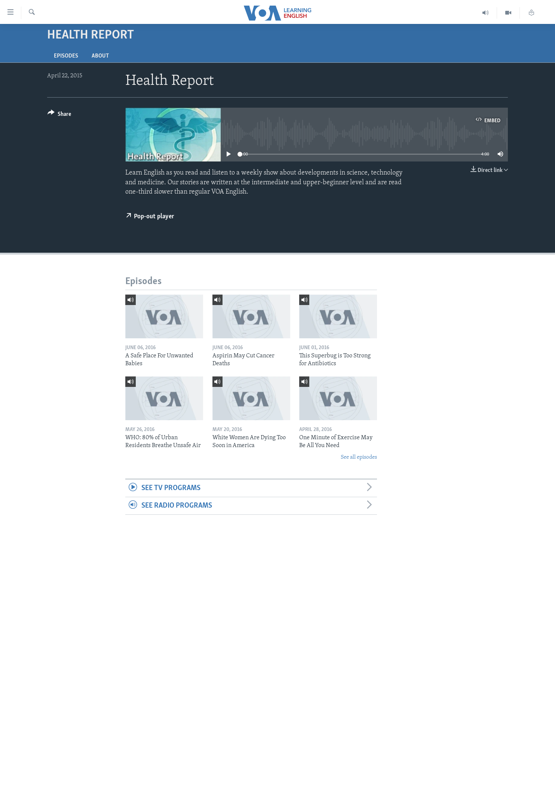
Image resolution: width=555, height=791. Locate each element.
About (100, 56)
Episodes (66, 56)
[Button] (59, 115)
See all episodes (359, 457)
